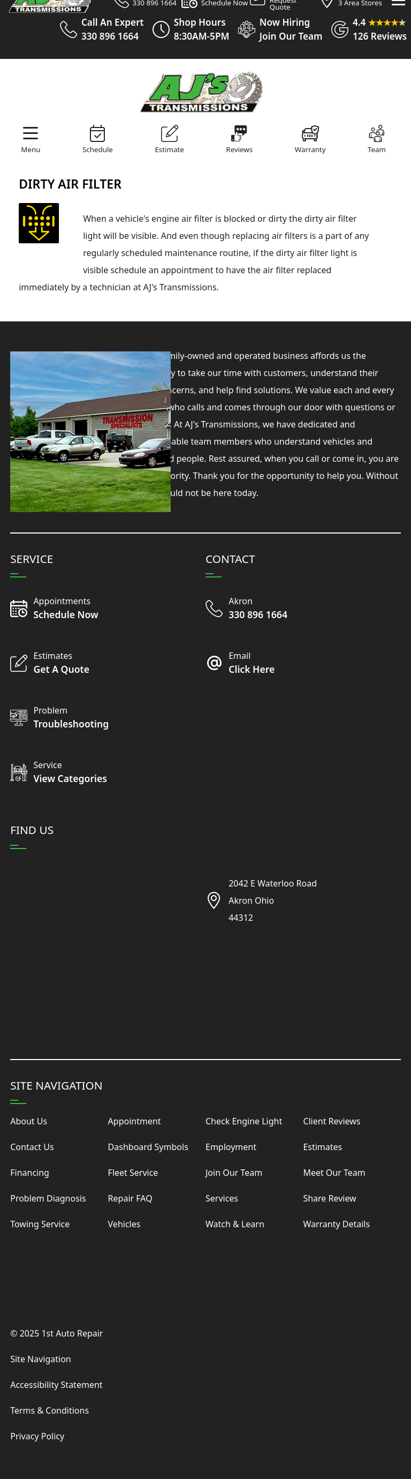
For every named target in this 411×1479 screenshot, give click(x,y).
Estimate (169, 149)
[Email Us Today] (254, 663)
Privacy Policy (37, 1436)
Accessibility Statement (56, 1385)
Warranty (310, 149)
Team (377, 149)
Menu (30, 149)
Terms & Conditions (49, 1410)
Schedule (97, 149)
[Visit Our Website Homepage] (203, 92)
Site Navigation (40, 1359)
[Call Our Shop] (254, 609)
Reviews (239, 149)
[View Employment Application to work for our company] (275, 29)
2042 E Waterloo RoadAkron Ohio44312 (273, 900)
